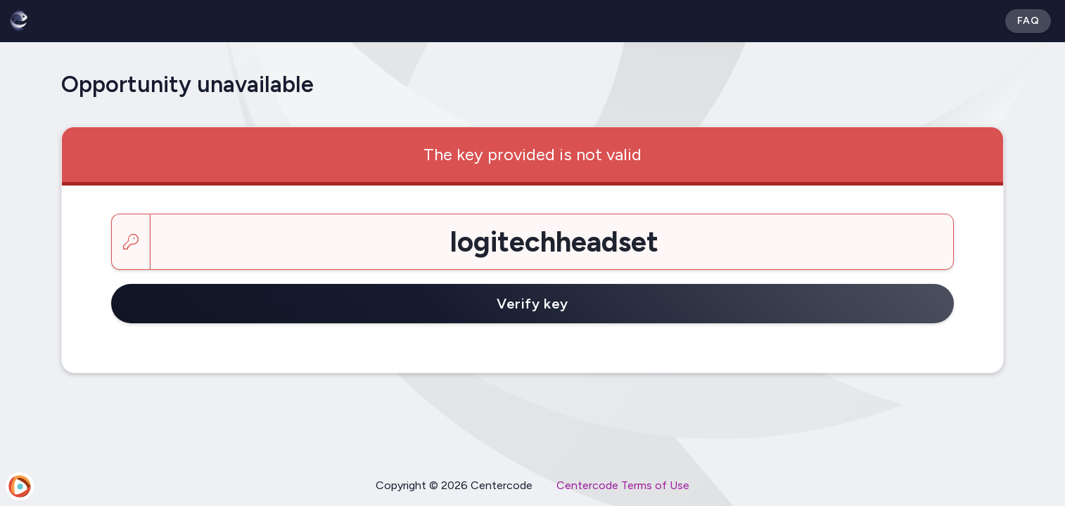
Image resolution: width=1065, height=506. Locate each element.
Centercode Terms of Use (622, 485)
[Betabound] (19, 21)
